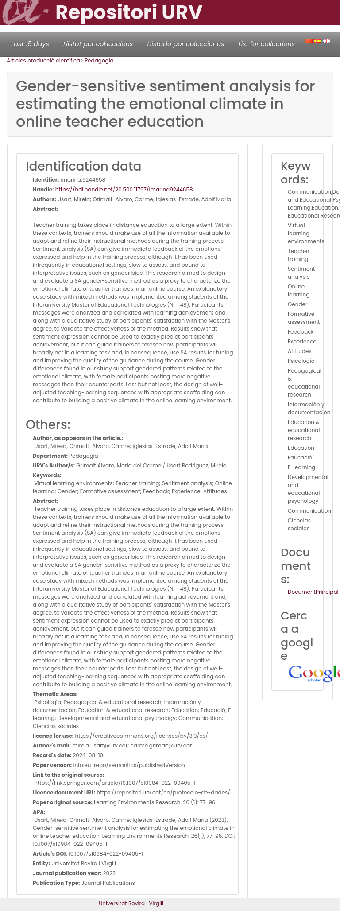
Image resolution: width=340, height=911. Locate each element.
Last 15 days (30, 43)
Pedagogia (99, 60)
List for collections (266, 43)
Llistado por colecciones (185, 43)
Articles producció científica (43, 60)
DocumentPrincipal (313, 592)
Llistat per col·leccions (98, 43)
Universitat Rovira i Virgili (131, 903)
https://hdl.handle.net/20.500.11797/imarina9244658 (123, 189)
